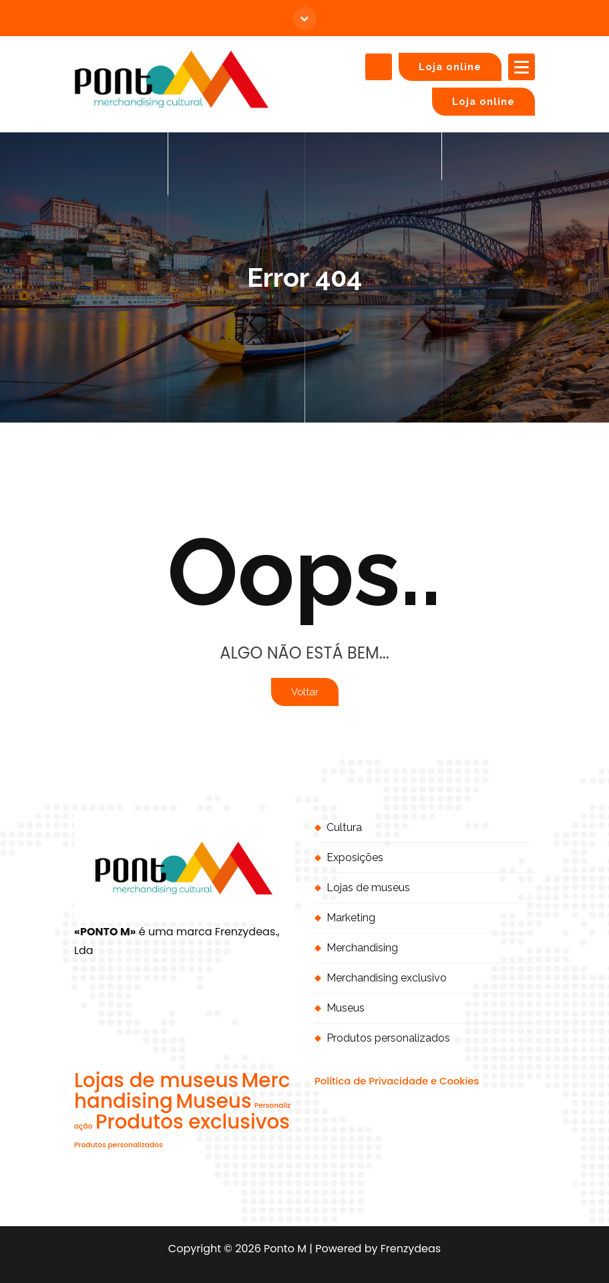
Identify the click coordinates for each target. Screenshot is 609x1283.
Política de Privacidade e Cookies (397, 1081)
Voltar (305, 691)
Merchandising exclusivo (387, 977)
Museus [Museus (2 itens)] (213, 1101)
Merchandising (362, 947)
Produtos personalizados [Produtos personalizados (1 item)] (118, 1145)
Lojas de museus (368, 887)
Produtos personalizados (388, 1038)
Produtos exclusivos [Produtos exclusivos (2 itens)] (192, 1121)
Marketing (351, 917)
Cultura (344, 827)
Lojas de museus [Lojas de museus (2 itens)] (156, 1080)
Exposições (355, 857)
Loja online (450, 66)
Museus (346, 1008)
